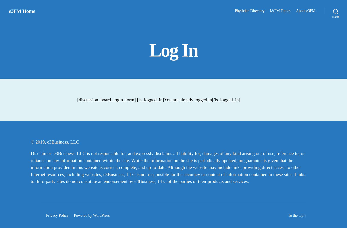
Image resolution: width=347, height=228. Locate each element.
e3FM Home (22, 11)
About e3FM (305, 11)
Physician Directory (249, 11)
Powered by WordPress (92, 215)
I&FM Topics (280, 11)
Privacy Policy (57, 215)
